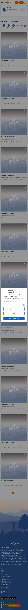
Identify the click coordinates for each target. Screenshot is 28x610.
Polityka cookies (7, 301)
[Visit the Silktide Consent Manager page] (24, 305)
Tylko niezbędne (14, 309)
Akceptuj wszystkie (14, 318)
